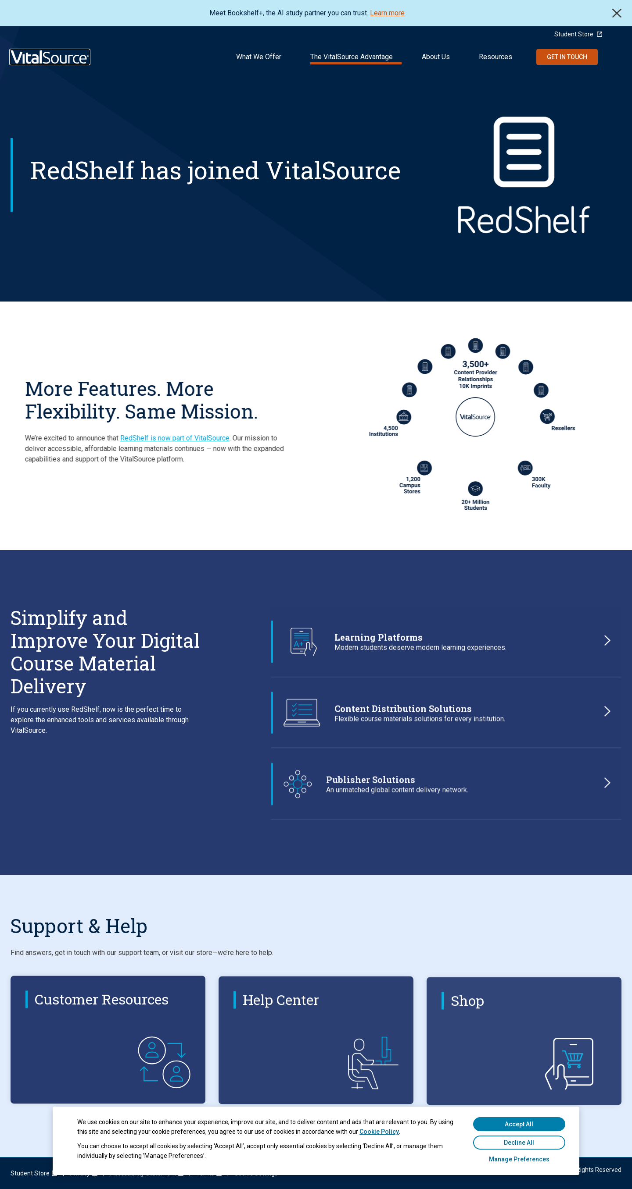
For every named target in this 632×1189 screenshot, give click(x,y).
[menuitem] (30, 1173)
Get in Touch (567, 56)
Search (614, 57)
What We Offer (258, 57)
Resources (495, 57)
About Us (436, 57)
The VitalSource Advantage (351, 57)
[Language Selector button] (617, 34)
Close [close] (616, 13)
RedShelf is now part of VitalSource (150, 438)
